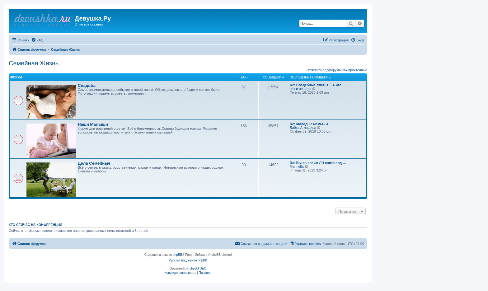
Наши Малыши (93, 124)
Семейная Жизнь (34, 63)
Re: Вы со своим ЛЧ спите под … (318, 163)
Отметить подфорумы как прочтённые (337, 70)
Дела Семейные (94, 163)
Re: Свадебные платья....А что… (317, 85)
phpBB (177, 254)
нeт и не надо (300, 89)
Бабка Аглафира (303, 127)
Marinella (297, 166)
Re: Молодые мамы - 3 (309, 124)
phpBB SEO (198, 268)
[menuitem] (37, 40)
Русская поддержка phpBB (188, 260)
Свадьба (87, 85)
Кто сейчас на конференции (35, 225)
